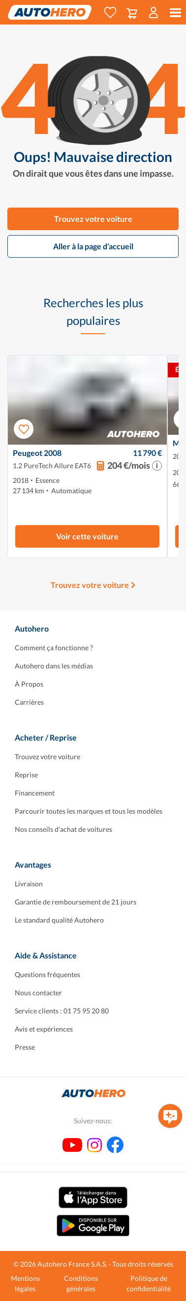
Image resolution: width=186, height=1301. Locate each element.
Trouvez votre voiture (93, 218)
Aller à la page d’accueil (93, 246)
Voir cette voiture (87, 536)
